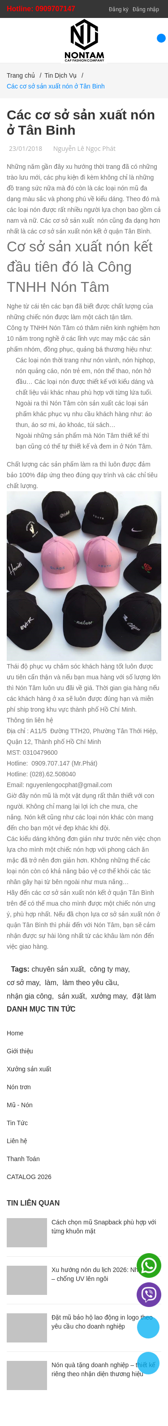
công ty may (109, 969)
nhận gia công (29, 996)
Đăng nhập (146, 9)
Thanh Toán (23, 1158)
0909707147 (55, 9)
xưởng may (108, 996)
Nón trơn (19, 1087)
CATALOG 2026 (29, 1176)
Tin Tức (17, 1123)
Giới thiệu (20, 1051)
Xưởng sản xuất (29, 1069)
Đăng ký (119, 9)
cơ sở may (23, 982)
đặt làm (144, 996)
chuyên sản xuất (57, 969)
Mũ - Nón (20, 1105)
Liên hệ (17, 1140)
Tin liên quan (33, 1203)
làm (50, 982)
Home (15, 1033)
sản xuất (71, 996)
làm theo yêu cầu (89, 982)
